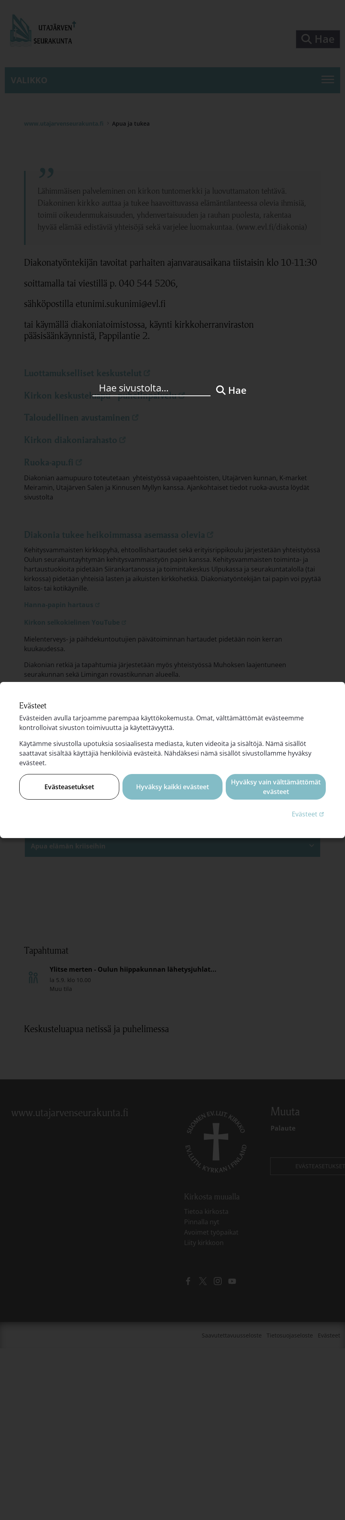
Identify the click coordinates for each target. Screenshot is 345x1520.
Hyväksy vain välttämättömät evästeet (276, 787)
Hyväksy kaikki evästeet (172, 786)
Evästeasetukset (69, 786)
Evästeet (309, 813)
